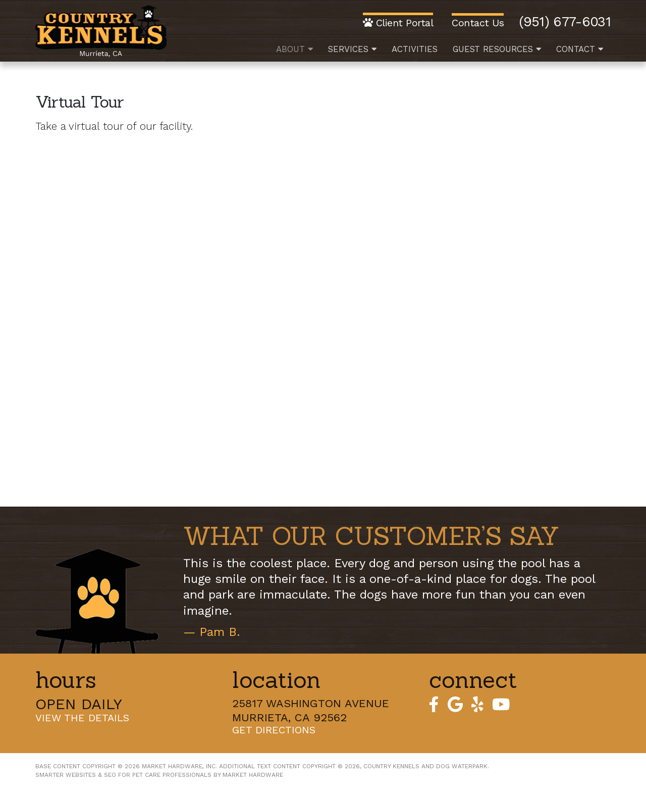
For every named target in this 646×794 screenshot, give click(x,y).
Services (352, 49)
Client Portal (398, 22)
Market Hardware (253, 774)
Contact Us (478, 22)
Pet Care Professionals (171, 774)
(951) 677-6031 (565, 22)
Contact (579, 49)
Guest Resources (497, 49)
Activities (415, 49)
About (294, 49)
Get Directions (273, 730)
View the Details (82, 718)
